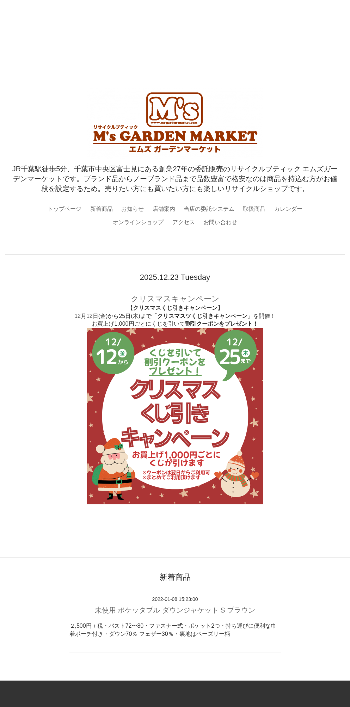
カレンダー (288, 209)
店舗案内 (164, 209)
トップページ (64, 209)
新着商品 (101, 209)
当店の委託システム (209, 209)
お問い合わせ (220, 222)
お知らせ (132, 209)
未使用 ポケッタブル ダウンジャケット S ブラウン (175, 610)
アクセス (183, 222)
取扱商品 (254, 209)
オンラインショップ (138, 222)
